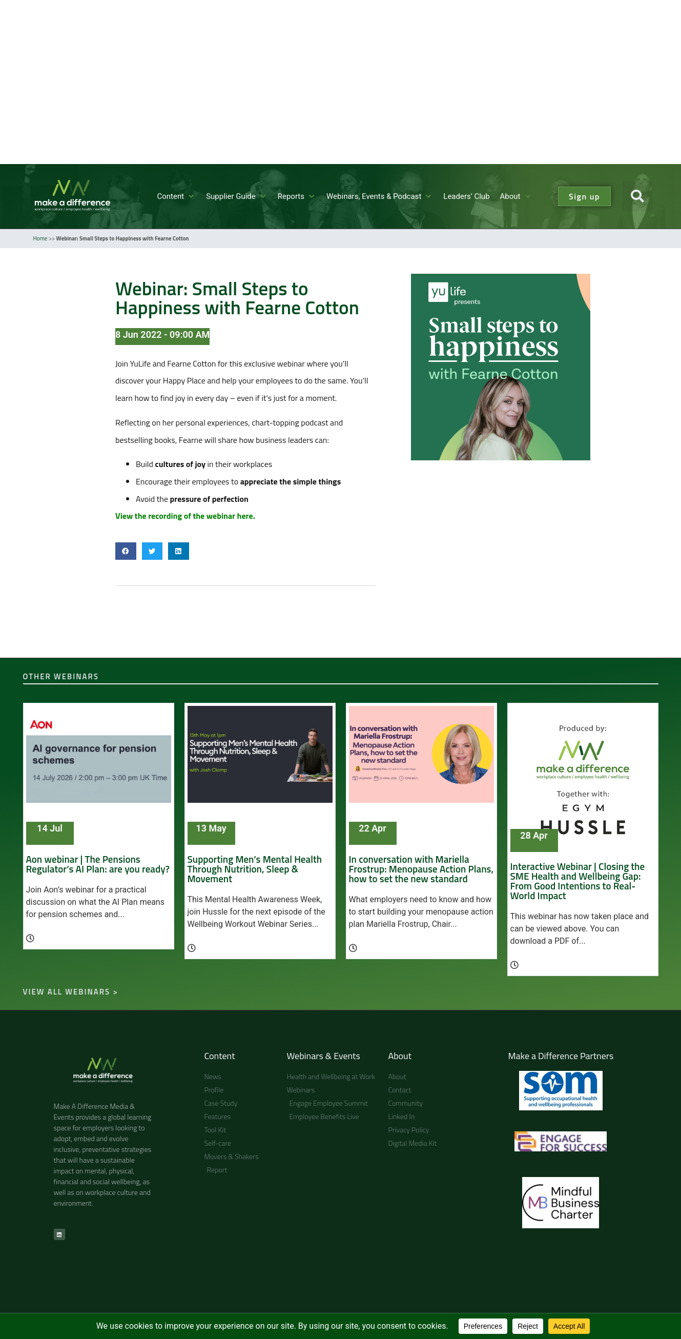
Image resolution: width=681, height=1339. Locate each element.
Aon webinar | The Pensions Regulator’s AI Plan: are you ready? (98, 863)
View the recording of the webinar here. (185, 516)
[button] (176, 196)
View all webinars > (70, 992)
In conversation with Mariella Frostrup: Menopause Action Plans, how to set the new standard (421, 868)
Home (40, 238)
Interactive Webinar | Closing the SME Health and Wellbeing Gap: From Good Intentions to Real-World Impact (577, 881)
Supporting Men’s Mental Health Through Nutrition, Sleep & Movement (255, 868)
